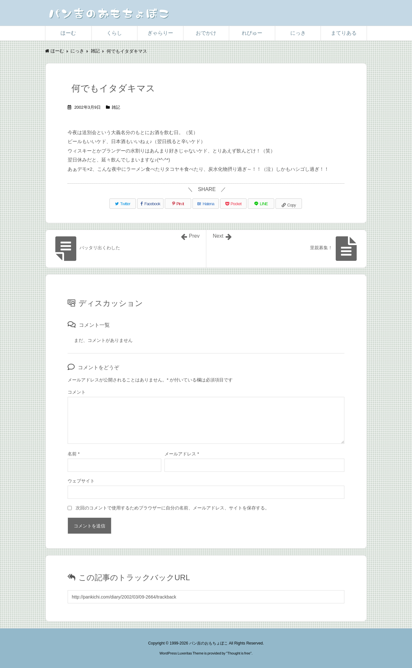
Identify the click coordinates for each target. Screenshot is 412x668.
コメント (77, 392)
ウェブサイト (81, 480)
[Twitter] (122, 203)
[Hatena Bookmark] (205, 203)
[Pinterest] (178, 203)
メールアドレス (181, 453)
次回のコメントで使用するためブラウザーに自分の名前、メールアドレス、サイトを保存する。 (172, 507)
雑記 (116, 107)
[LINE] (261, 203)
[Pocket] (233, 203)
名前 (74, 453)
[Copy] (289, 203)
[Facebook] (150, 203)
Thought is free (238, 653)
